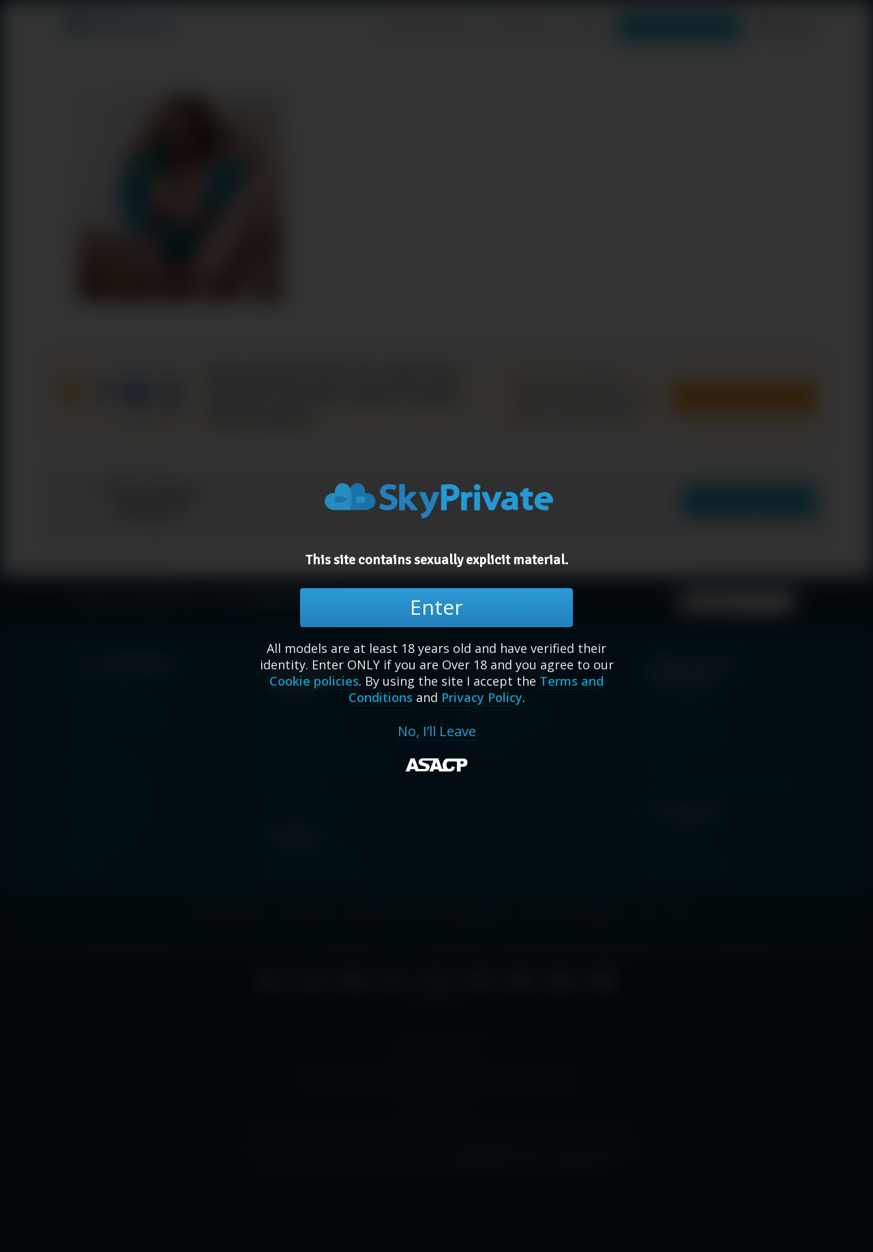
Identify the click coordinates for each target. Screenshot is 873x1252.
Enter (436, 607)
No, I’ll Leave (437, 731)
